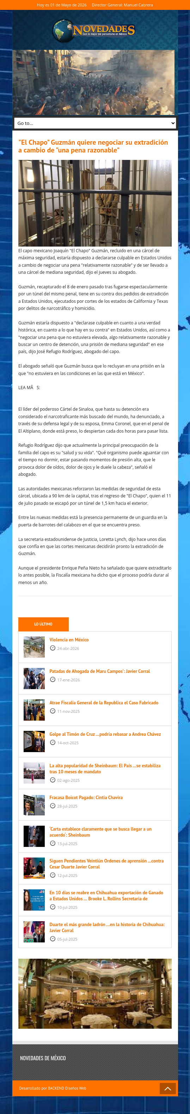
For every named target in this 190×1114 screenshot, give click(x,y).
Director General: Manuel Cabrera (122, 4)
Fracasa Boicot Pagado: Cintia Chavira (86, 798)
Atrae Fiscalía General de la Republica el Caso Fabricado (104, 703)
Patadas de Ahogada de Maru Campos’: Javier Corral (100, 671)
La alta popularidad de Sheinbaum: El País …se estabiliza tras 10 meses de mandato (105, 769)
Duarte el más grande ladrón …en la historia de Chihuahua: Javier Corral (107, 928)
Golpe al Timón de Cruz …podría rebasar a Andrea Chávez (105, 734)
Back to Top (168, 1088)
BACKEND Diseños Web (67, 1088)
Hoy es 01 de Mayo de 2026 (62, 4)
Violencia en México (69, 640)
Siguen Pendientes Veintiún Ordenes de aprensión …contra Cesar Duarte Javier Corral (107, 864)
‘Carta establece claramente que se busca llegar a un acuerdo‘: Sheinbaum (101, 832)
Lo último (43, 624)
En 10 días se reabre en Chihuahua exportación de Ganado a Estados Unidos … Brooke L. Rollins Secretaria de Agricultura (107, 899)
